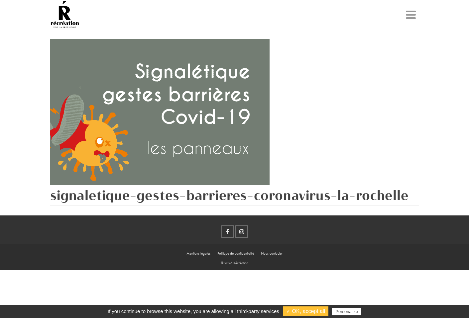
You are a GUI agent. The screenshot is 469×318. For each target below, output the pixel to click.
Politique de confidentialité (235, 253)
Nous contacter (272, 253)
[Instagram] (241, 231)
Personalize (346, 311)
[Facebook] (227, 231)
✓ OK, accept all (305, 311)
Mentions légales (198, 253)
